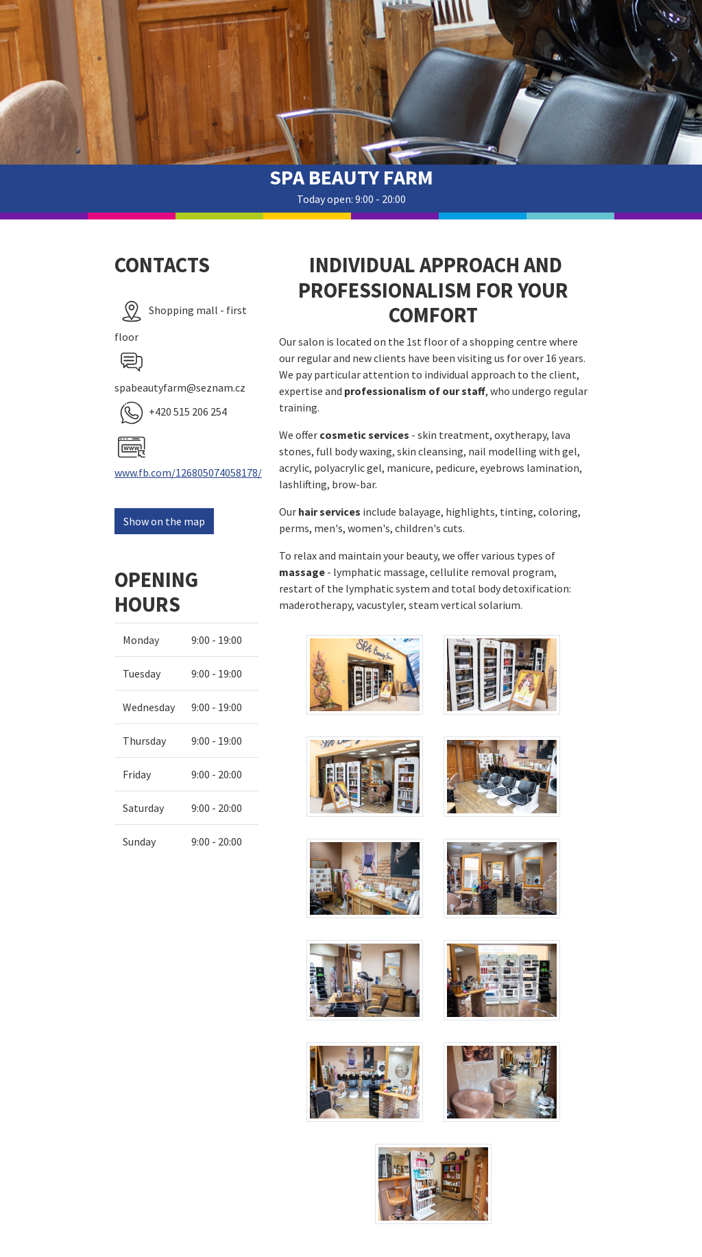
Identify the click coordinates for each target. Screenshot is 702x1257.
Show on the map (164, 521)
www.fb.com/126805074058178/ (188, 472)
